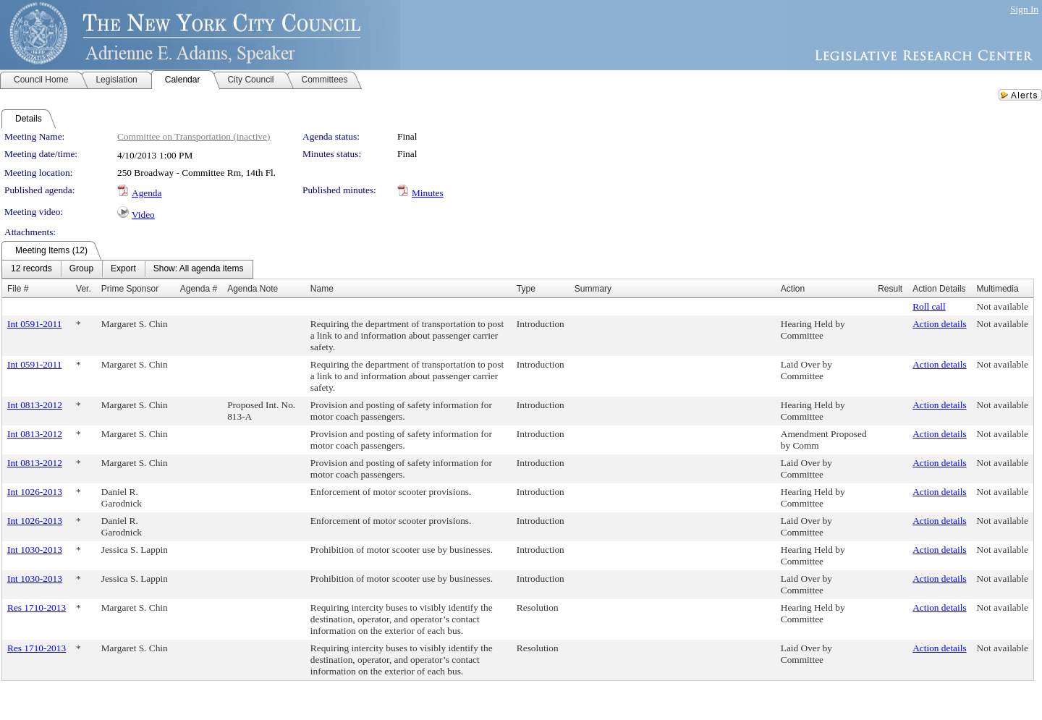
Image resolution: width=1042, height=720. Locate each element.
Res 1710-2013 (36, 607)
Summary (593, 289)
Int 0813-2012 (34, 404)
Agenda (146, 192)
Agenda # (198, 289)
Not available (1002, 306)
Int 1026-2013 (34, 491)
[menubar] (127, 269)
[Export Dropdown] (123, 269)
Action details (939, 323)
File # (17, 289)
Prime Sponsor (129, 289)
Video (143, 214)
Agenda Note (252, 289)
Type (526, 289)
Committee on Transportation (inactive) (193, 136)
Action (793, 289)
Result (890, 289)
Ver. (83, 289)
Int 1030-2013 (34, 549)
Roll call (929, 306)
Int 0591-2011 (34, 323)
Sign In (1024, 9)
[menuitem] (31, 269)
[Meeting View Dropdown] (199, 269)
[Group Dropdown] (81, 269)
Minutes (428, 192)
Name (322, 289)
